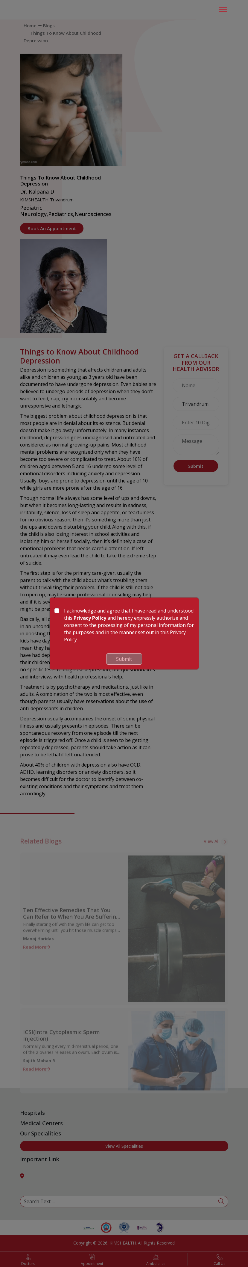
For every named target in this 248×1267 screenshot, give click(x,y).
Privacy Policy (90, 618)
